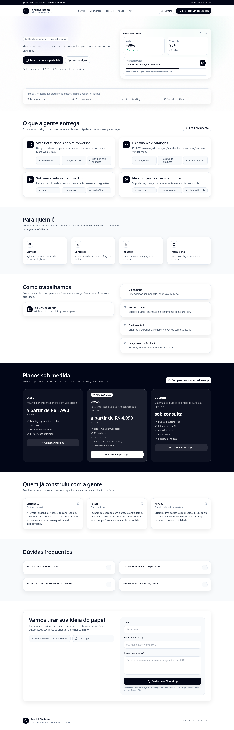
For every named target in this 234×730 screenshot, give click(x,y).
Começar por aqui (53, 442)
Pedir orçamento (197, 128)
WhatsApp (82, 638)
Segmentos (95, 10)
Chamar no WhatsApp (200, 2)
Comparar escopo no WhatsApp (188, 380)
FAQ (130, 10)
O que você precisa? (134, 653)
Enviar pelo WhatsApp (163, 681)
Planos (120, 10)
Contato (167, 10)
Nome (127, 622)
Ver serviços (77, 60)
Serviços (82, 10)
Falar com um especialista (194, 10)
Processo (109, 10)
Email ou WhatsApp (134, 637)
